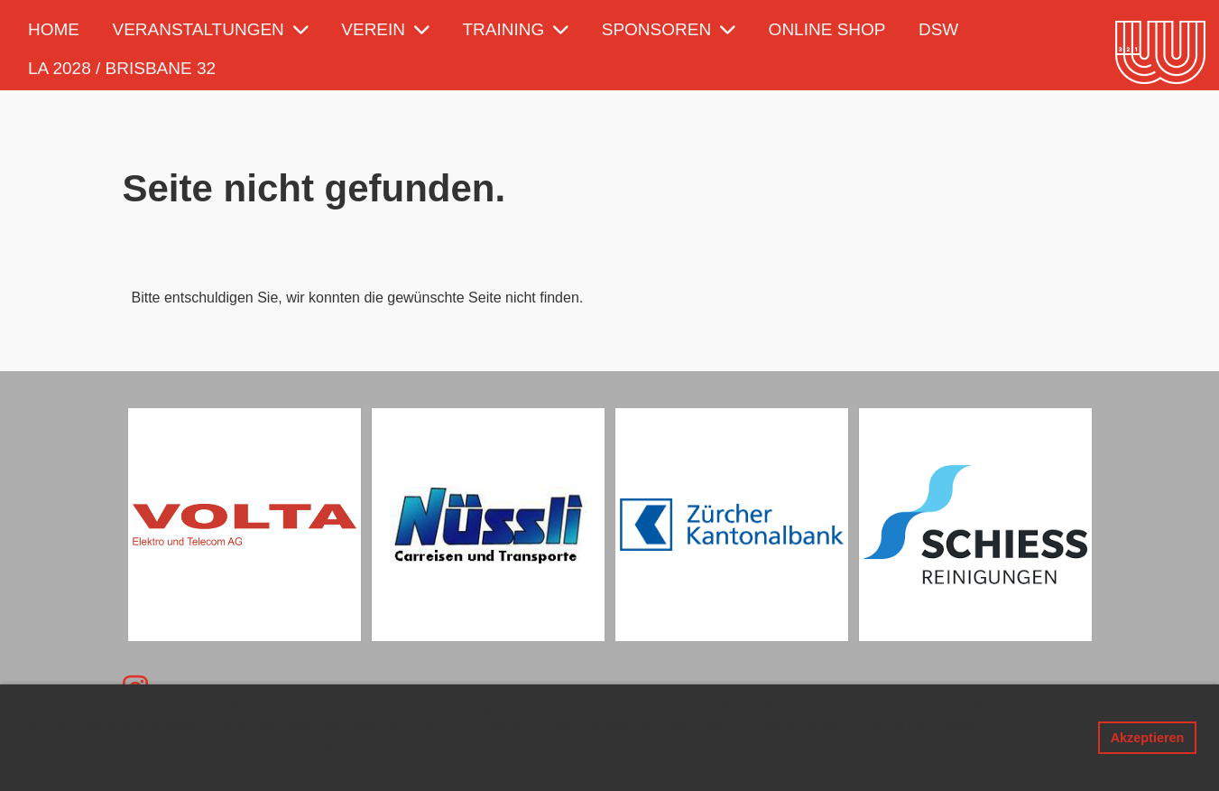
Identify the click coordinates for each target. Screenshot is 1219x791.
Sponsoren (668, 29)
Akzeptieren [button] (1148, 738)
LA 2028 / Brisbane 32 (122, 68)
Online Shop (827, 29)
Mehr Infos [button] (231, 765)
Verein (385, 29)
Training (516, 29)
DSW (938, 29)
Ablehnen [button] (1050, 738)
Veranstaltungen (210, 29)
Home (53, 29)
